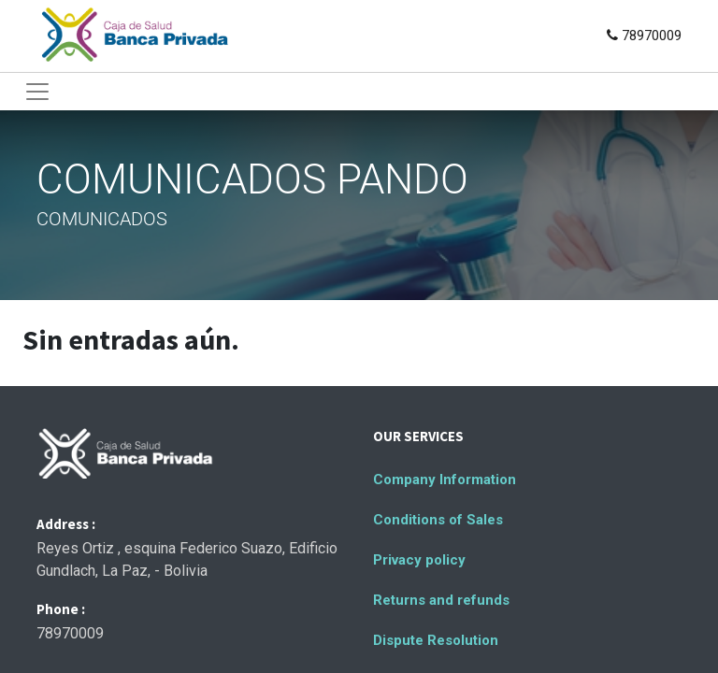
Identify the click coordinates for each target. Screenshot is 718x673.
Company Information (444, 479)
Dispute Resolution (435, 640)
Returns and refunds (441, 600)
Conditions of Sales (438, 519)
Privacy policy (419, 559)
